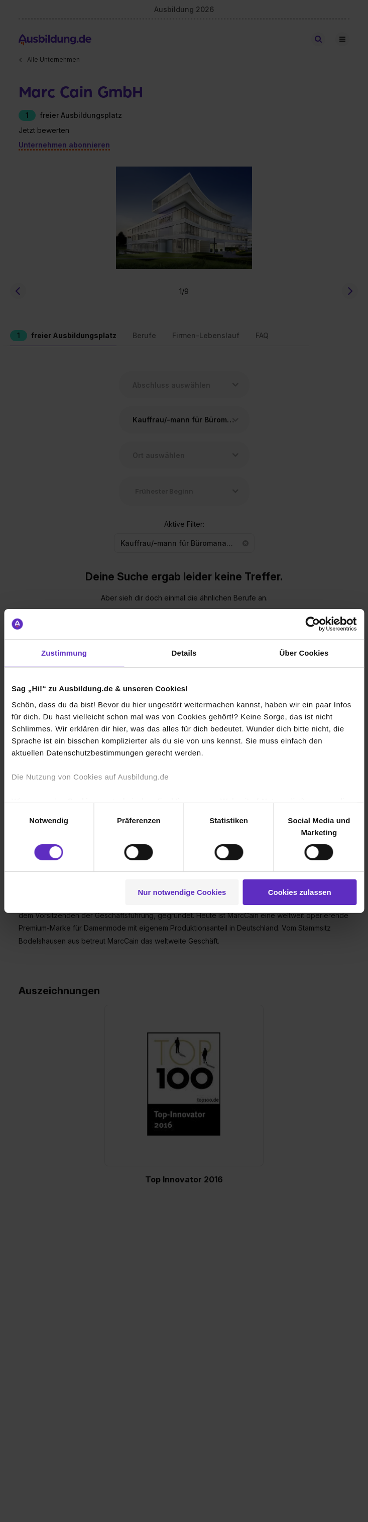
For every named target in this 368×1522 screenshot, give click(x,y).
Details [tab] (184, 653)
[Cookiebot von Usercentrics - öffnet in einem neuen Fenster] (312, 624)
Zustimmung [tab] (64, 653)
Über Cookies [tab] (304, 653)
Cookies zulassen (299, 892)
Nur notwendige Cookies (182, 892)
